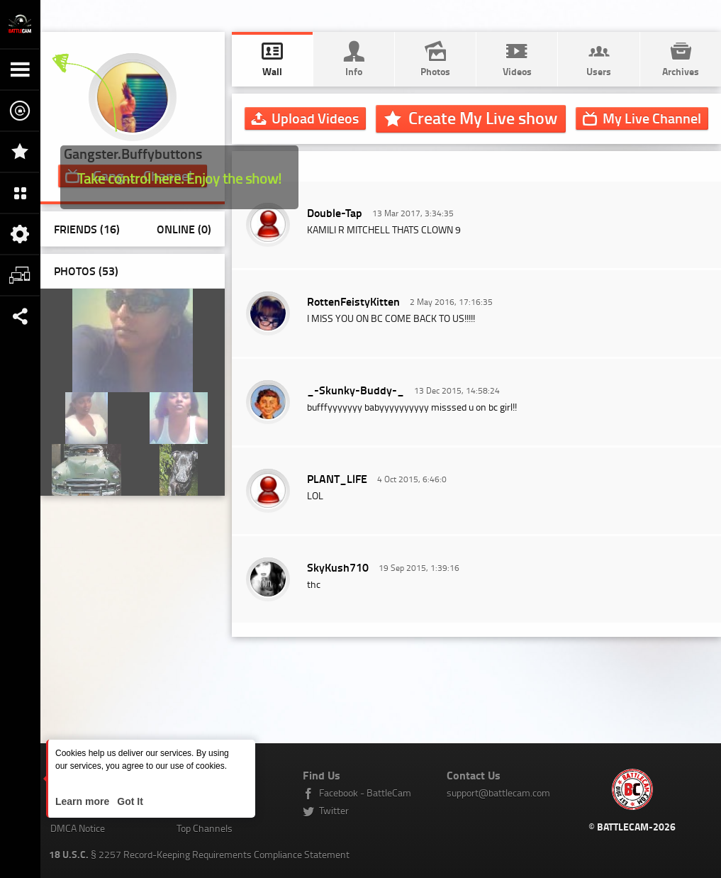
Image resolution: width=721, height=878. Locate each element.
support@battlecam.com (498, 792)
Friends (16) (87, 229)
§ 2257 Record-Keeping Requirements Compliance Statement (199, 854)
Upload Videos (315, 118)
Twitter (334, 810)
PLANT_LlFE (337, 478)
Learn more (83, 801)
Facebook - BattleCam (365, 792)
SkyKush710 (338, 567)
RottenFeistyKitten (353, 301)
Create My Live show (482, 118)
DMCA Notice (77, 828)
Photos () (86, 270)
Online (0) (184, 229)
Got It (128, 801)
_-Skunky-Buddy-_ (355, 390)
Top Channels (205, 828)
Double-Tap (334, 212)
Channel (652, 118)
